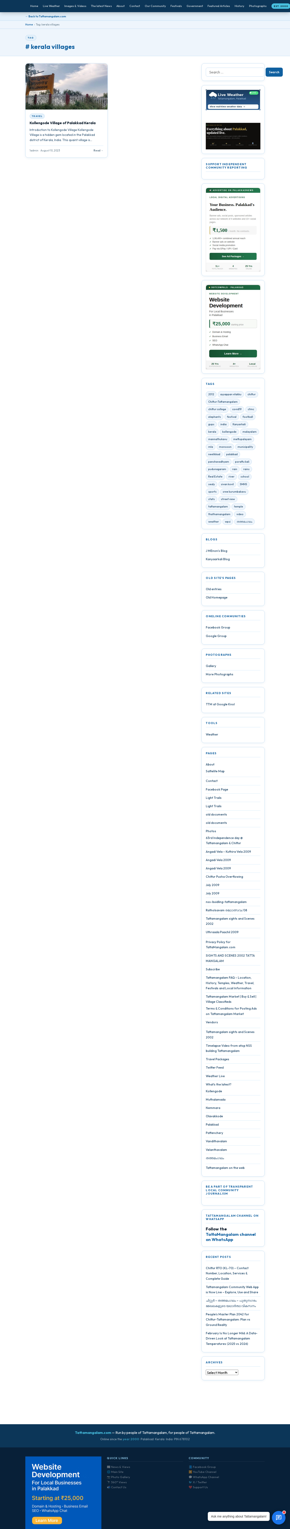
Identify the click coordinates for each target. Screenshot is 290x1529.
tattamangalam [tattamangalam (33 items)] (218, 507)
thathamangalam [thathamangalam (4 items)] (219, 515)
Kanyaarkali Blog (218, 560)
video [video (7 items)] (239, 515)
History (239, 6)
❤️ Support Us (198, 1487)
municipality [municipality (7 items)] (245, 447)
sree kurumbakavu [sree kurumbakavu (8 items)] (234, 492)
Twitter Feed (215, 1069)
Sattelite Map (215, 772)
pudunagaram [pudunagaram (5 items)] (217, 470)
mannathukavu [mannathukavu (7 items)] (217, 440)
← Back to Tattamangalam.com (45, 16)
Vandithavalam (216, 1142)
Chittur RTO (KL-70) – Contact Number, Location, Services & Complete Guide (227, 1274)
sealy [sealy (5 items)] (211, 485)
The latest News (101, 6)
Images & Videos (75, 6)
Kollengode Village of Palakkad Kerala (63, 123)
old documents (216, 816)
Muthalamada (215, 1100)
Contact (134, 6)
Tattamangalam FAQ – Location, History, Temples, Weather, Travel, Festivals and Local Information (230, 984)
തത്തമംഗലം (215, 1159)
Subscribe (213, 970)
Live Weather (51, 6)
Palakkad (212, 1126)
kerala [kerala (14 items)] (212, 432)
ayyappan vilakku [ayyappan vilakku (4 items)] (230, 395)
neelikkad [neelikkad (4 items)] (214, 455)
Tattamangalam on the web (225, 1169)
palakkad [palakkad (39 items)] (232, 455)
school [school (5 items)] (245, 477)
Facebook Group (218, 628)
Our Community (155, 6)
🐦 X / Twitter (198, 1482)
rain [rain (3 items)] (234, 470)
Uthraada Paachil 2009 (222, 933)
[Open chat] (278, 1517)
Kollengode (214, 1092)
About (120, 6)
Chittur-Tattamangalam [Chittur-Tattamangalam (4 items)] (223, 403)
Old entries (214, 590)
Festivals (176, 6)
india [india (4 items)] (223, 425)
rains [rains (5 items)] (246, 470)
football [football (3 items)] (248, 417)
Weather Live (215, 1077)
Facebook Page (217, 790)
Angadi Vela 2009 (218, 861)
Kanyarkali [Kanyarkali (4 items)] (239, 425)
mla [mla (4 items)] (210, 447)
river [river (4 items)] (231, 477)
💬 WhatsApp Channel (204, 1477)
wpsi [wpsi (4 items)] (228, 522)
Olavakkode (214, 1117)
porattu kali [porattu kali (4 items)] (242, 462)
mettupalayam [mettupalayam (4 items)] (242, 440)
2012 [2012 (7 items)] (211, 395)
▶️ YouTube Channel (202, 1472)
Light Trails (214, 799)
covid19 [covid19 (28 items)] (237, 410)
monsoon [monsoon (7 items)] (225, 447)
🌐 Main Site (115, 1472)
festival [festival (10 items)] (231, 417)
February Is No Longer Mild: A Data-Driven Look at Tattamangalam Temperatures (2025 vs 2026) (231, 1339)
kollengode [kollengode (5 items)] (229, 432)
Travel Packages (217, 1060)
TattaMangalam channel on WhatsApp (231, 1237)
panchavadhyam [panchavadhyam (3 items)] (218, 462)
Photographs (258, 6)
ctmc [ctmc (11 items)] (251, 410)
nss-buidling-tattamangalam (226, 903)
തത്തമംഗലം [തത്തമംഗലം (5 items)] (244, 522)
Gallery (211, 667)
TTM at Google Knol (220, 705)
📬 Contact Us (116, 1487)
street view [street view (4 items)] (228, 500)
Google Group (216, 637)
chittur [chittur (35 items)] (252, 395)
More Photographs (219, 675)
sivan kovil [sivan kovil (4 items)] (227, 485)
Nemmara (213, 1109)
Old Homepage (216, 599)
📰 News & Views (118, 1467)
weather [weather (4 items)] (213, 522)
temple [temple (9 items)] (238, 507)
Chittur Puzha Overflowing (224, 878)
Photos (211, 832)
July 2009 (212, 886)
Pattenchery (214, 1134)
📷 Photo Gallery (118, 1477)
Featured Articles (219, 6)
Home (34, 6)
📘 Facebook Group (202, 1467)
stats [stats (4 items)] (211, 500)
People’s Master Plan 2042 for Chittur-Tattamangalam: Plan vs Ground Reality (228, 1320)
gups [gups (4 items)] (211, 425)
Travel (37, 116)
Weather (212, 735)
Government (195, 6)
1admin (34, 150)
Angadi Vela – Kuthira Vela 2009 (228, 852)
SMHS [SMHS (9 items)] (243, 485)
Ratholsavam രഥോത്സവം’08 (226, 911)
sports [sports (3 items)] (212, 492)
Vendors (212, 1023)
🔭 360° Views (117, 1482)
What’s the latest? (218, 1085)
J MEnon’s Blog (216, 552)
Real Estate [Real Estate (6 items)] (215, 477)
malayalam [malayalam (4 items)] (250, 432)
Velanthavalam (216, 1151)
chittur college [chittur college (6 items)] (217, 410)
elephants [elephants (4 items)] (214, 417)
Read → (98, 150)
